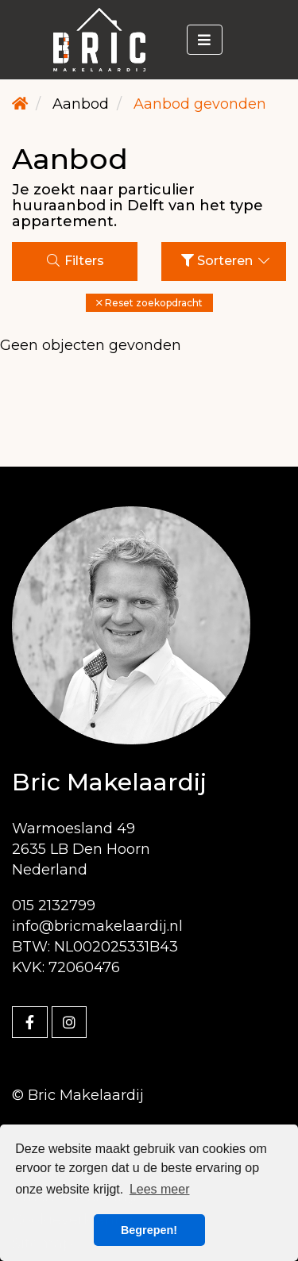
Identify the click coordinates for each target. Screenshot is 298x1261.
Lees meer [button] (160, 1189)
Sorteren (226, 260)
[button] (149, 303)
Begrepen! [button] (149, 1230)
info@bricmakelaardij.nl (97, 926)
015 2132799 (53, 905)
